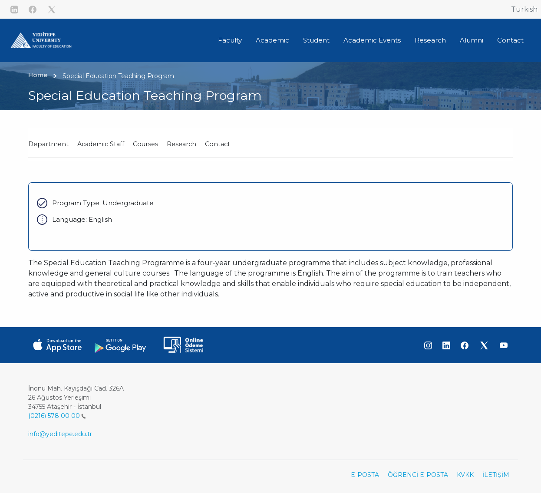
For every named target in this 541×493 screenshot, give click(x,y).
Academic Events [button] (372, 40)
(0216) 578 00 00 (57, 416)
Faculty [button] (230, 40)
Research (181, 144)
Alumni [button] (471, 40)
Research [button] (430, 40)
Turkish (524, 9)
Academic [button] (272, 40)
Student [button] (316, 40)
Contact (217, 144)
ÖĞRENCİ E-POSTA (418, 475)
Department (48, 144)
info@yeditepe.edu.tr (60, 434)
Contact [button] (510, 40)
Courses (145, 144)
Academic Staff (100, 144)
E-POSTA (365, 475)
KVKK (465, 475)
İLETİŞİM (495, 475)
